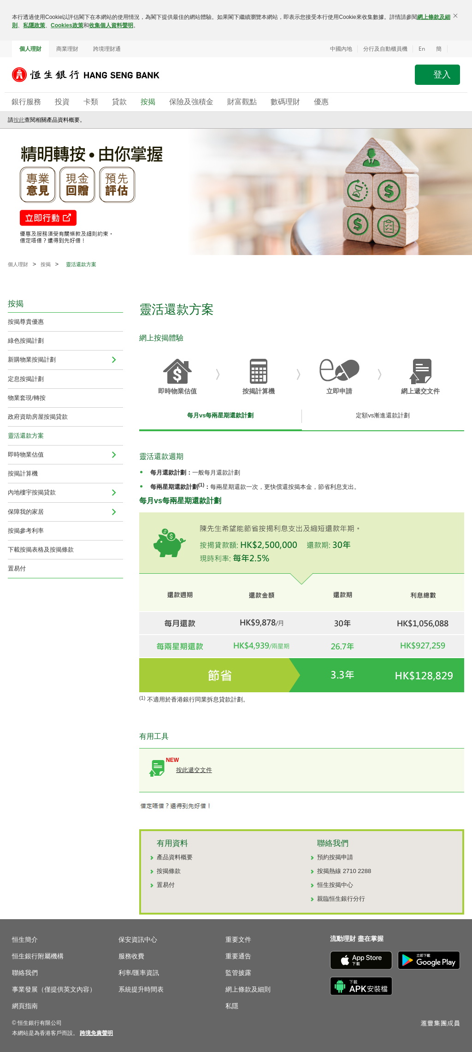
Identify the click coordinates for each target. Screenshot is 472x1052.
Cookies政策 (67, 25)
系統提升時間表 (141, 989)
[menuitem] (114, 360)
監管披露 (238, 972)
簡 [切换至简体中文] (439, 49)
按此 (18, 120)
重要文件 (238, 939)
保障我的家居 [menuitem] (26, 511)
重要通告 (238, 956)
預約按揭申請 (335, 857)
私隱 (231, 1006)
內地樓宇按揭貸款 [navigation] (32, 492)
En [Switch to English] (422, 49)
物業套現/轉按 (27, 397)
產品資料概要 (175, 857)
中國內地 (341, 49)
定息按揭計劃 (26, 378)
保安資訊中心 (137, 939)
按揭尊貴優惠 (26, 321)
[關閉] (455, 15)
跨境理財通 (107, 49)
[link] (96, 1033)
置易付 (17, 568)
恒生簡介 (25, 939)
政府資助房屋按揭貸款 (38, 416)
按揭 (46, 264)
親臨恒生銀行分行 (341, 898)
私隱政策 (34, 25)
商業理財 (67, 49)
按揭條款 (169, 871)
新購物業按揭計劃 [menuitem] (32, 359)
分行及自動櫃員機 (385, 49)
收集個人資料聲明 (111, 25)
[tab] (220, 417)
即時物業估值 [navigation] (26, 454)
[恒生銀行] (92, 74)
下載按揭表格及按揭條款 (41, 549)
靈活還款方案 (26, 435)
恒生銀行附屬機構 (38, 956)
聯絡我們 (25, 972)
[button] (453, 49)
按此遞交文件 (194, 770)
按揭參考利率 (26, 530)
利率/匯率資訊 (138, 972)
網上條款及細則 (248, 989)
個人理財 (30, 49)
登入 (442, 74)
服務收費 (131, 956)
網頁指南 (25, 1006)
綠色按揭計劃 (26, 340)
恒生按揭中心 (335, 884)
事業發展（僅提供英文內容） (54, 989)
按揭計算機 (23, 473)
